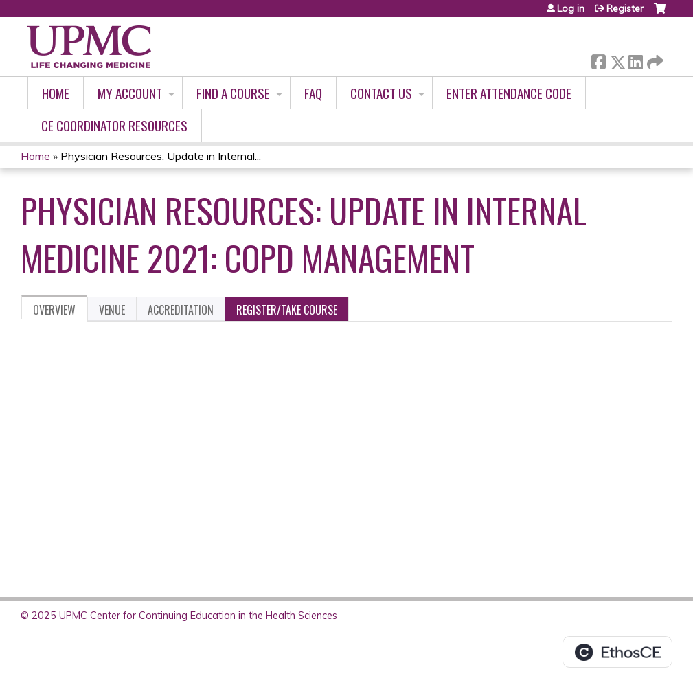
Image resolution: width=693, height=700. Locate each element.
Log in (570, 8)
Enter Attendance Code (508, 93)
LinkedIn (635, 59)
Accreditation (181, 310)
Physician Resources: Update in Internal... (160, 156)
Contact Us (381, 93)
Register (625, 8)
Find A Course (233, 93)
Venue (112, 310)
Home (55, 93)
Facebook (598, 59)
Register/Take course (286, 310)
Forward (654, 59)
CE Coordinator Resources (114, 125)
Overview (54, 310)
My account (130, 93)
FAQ (313, 93)
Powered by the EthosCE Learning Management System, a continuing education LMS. (617, 652)
